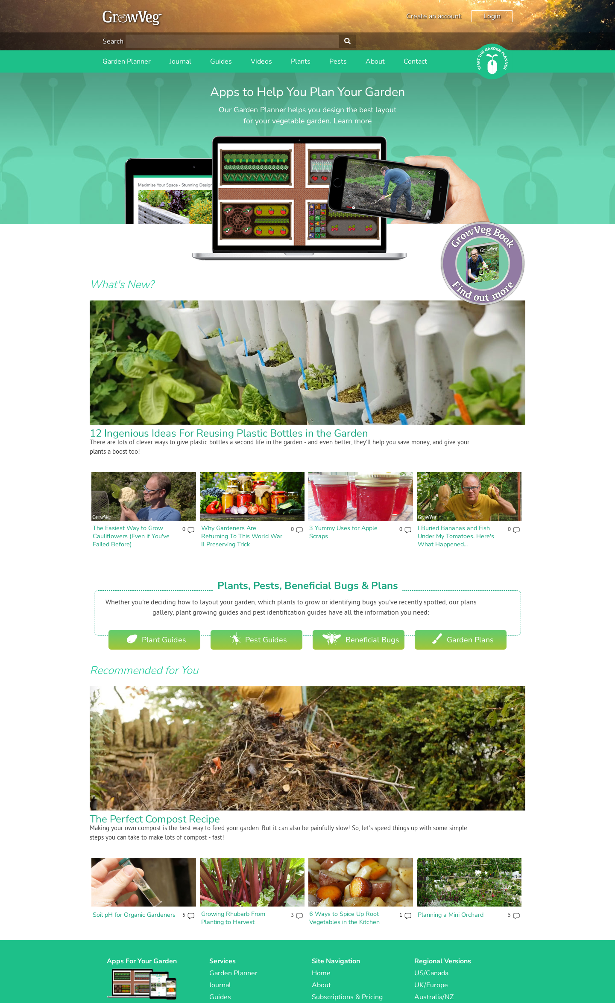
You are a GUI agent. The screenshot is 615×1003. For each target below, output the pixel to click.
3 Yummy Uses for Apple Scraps (343, 532)
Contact (415, 61)
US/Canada (431, 973)
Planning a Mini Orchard (450, 914)
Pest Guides (258, 639)
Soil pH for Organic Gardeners (134, 914)
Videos (261, 61)
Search (112, 41)
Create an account (433, 16)
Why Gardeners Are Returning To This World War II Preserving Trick (241, 536)
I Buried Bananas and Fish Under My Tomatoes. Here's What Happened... (456, 536)
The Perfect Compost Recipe (155, 819)
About (375, 61)
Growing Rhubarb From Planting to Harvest (233, 918)
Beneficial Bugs (360, 639)
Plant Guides (156, 639)
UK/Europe (431, 985)
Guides (221, 61)
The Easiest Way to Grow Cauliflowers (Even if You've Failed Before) (131, 536)
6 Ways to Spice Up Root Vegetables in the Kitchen (344, 918)
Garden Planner (126, 61)
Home (321, 973)
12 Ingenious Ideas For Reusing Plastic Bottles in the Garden (229, 433)
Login (492, 16)
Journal (180, 61)
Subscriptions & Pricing (347, 997)
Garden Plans (463, 639)
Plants (300, 61)
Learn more (353, 121)
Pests (338, 61)
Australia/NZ (434, 997)
